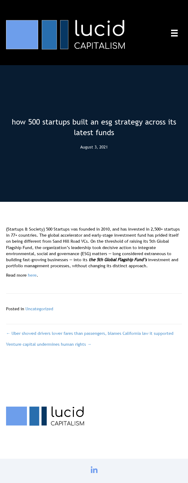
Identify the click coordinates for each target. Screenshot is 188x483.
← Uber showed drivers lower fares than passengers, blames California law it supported (89, 333)
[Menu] (174, 33)
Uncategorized (39, 308)
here (32, 275)
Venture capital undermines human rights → (48, 344)
